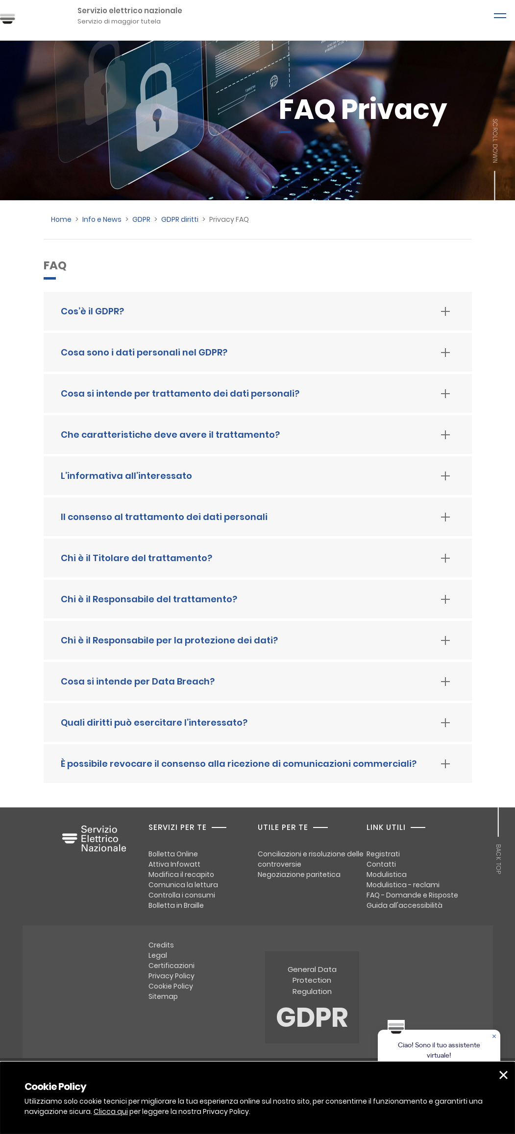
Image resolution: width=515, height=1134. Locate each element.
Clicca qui (111, 1111)
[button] (503, 1075)
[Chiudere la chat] (494, 1037)
